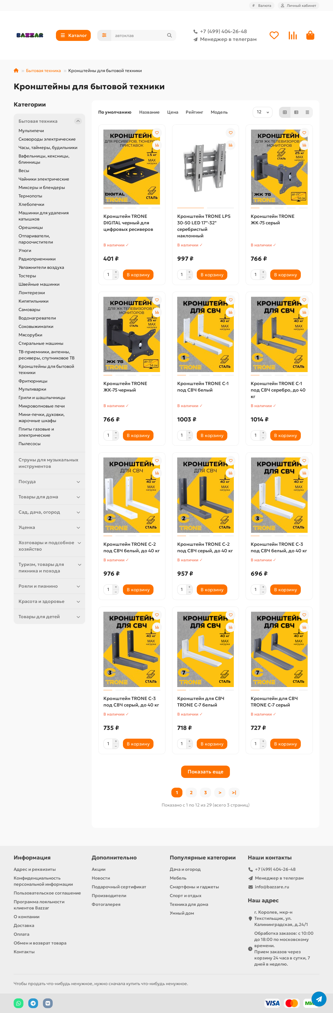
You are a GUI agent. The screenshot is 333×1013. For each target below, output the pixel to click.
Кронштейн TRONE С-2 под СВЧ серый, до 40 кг (205, 547)
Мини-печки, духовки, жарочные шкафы (41, 417)
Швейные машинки (39, 284)
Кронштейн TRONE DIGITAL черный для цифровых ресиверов (128, 222)
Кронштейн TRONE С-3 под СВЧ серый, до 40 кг (131, 701)
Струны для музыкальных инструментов (48, 463)
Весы (24, 170)
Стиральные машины (41, 343)
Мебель (178, 878)
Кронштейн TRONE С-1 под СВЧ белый (203, 387)
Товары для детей (50, 616)
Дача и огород (185, 869)
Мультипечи (31, 130)
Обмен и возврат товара (40, 943)
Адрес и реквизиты (35, 869)
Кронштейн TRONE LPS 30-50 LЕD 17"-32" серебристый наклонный (204, 226)
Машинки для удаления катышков (44, 216)
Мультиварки (32, 389)
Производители (109, 895)
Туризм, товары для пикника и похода (50, 567)
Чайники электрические (44, 179)
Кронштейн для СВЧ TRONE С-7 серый (274, 701)
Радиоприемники (37, 259)
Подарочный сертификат (119, 887)
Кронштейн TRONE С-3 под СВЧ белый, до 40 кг (279, 547)
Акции (98, 869)
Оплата (21, 934)
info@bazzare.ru (272, 887)
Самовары (29, 309)
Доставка (24, 925)
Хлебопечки (31, 204)
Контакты (24, 952)
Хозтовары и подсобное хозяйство (50, 545)
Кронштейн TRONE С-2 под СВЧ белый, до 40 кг (131, 547)
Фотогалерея (106, 904)
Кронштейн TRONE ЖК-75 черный (125, 387)
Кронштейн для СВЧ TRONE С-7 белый (200, 701)
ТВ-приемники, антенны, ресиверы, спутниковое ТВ (46, 355)
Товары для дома (50, 497)
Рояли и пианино (50, 586)
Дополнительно (114, 857)
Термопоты (30, 196)
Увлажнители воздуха (41, 267)
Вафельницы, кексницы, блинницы (44, 159)
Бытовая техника (43, 70)
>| (234, 792)
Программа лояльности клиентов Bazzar (39, 905)
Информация (32, 857)
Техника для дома (189, 904)
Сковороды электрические (47, 139)
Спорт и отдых (185, 895)
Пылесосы (30, 443)
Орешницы (31, 227)
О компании (26, 916)
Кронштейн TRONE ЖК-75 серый (273, 219)
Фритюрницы (33, 381)
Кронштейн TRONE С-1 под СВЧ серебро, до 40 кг (278, 390)
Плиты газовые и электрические (36, 432)
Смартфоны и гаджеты (194, 887)
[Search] (144, 35)
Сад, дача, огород (50, 512)
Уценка (50, 527)
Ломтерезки (32, 292)
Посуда (50, 481)
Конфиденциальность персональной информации (43, 881)
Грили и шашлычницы (42, 397)
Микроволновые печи (42, 406)
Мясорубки (30, 335)
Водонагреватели (37, 318)
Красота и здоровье (50, 601)
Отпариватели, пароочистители (36, 239)
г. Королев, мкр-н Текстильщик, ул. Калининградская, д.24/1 (281, 918)
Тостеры (27, 276)
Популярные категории (203, 857)
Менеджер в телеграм (224, 39)
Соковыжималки (36, 326)
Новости (101, 878)
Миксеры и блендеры (42, 187)
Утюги (25, 250)
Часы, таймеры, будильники (48, 147)
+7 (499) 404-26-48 (219, 31)
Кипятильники (33, 301)
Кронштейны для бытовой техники (46, 369)
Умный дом (182, 913)
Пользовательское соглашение (47, 893)
